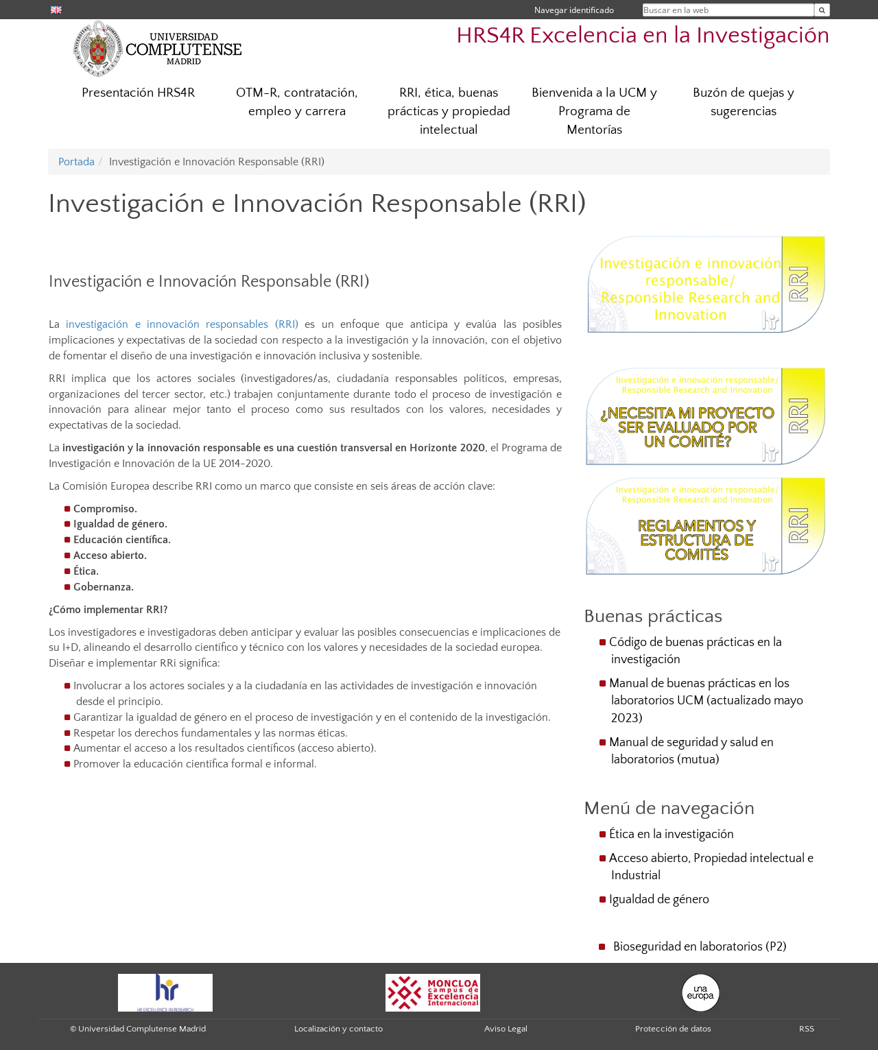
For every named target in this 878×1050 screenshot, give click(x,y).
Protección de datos (673, 1029)
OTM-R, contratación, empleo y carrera (297, 102)
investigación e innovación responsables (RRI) (182, 324)
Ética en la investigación (671, 835)
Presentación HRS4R (138, 93)
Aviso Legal (505, 1029)
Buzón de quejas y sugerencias (743, 102)
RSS (806, 1029)
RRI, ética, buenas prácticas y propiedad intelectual (449, 111)
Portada (76, 162)
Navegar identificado (574, 10)
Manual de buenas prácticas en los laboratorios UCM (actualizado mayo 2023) (706, 701)
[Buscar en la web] (822, 9)
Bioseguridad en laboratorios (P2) (700, 947)
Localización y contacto (338, 1029)
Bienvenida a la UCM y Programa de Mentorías (594, 111)
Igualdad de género (659, 900)
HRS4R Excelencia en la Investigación (643, 36)
